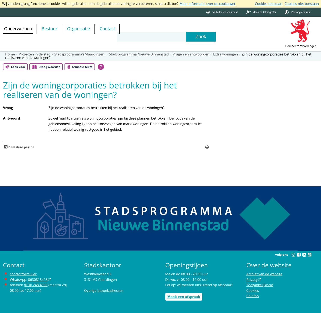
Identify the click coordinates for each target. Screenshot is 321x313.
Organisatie (78, 28)
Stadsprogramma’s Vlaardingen (79, 54)
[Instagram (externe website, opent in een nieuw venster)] (293, 254)
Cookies (252, 290)
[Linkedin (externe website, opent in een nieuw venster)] (304, 254)
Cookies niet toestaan (302, 3)
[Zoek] (201, 37)
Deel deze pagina (21, 147)
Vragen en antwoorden (191, 54)
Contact (107, 28)
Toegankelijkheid (259, 285)
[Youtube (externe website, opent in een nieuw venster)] (309, 254)
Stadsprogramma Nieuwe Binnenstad (139, 54)
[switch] (222, 12)
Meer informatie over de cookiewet (207, 3)
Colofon (252, 296)
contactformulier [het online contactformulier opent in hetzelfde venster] (23, 274)
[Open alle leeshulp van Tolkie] (101, 67)
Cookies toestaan (268, 3)
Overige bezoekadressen (103, 290)
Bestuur (49, 28)
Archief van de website (264, 274)
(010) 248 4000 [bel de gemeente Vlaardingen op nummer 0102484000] (35, 285)
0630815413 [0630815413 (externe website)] (38, 279)
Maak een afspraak (183, 296)
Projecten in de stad (34, 54)
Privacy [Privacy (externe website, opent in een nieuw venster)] (252, 279)
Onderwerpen (18, 28)
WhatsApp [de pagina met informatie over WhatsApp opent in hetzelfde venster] (18, 279)
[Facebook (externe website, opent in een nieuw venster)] (298, 254)
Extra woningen (225, 54)
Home (10, 54)
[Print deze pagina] (207, 147)
